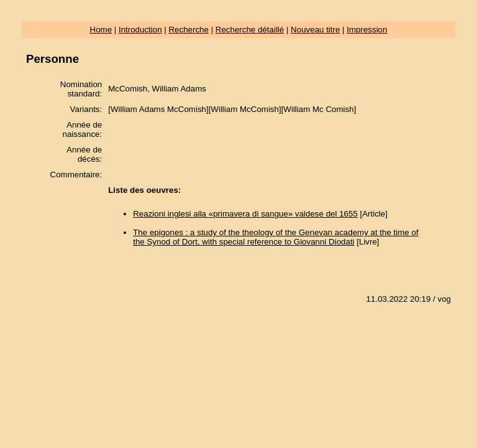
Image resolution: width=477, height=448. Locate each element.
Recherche (188, 29)
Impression (367, 29)
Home (101, 29)
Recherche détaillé (250, 29)
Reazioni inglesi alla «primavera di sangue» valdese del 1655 (245, 213)
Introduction (140, 29)
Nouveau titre (315, 29)
